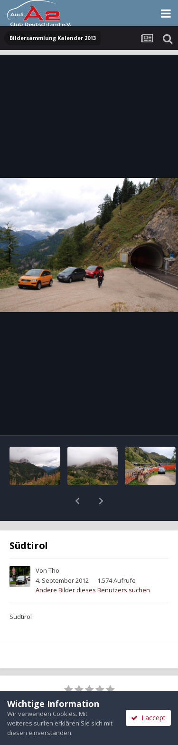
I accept (148, 717)
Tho (53, 545)
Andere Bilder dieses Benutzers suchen (93, 565)
